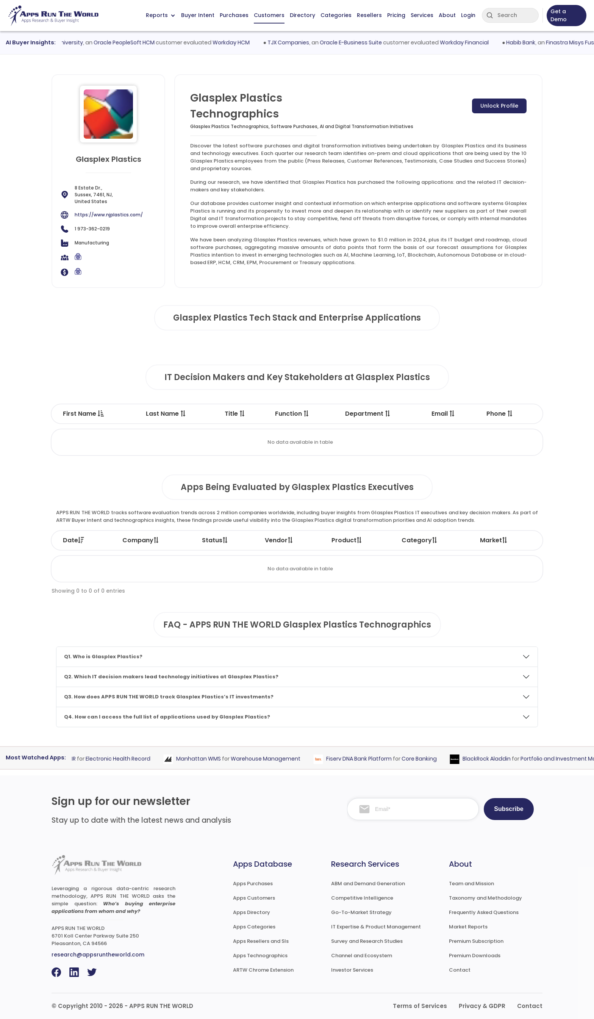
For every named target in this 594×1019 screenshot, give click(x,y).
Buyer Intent (197, 15)
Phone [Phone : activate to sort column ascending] (499, 413)
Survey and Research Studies (367, 941)
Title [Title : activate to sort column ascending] (235, 413)
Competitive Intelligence (362, 898)
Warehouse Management (269, 758)
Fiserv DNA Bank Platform (362, 758)
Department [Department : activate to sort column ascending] (368, 413)
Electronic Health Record (121, 758)
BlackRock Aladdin (490, 758)
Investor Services (352, 970)
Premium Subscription (476, 941)
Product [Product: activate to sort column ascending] (347, 540)
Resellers (369, 15)
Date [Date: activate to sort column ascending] (73, 540)
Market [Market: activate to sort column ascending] (494, 540)
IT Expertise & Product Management (376, 926)
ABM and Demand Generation (368, 883)
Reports (160, 15)
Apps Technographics (260, 955)
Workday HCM (235, 42)
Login (468, 15)
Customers (269, 15)
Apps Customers (254, 898)
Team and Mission (471, 883)
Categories (336, 15)
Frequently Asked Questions (484, 912)
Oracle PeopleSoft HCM (128, 42)
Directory (302, 15)
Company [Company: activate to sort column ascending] (140, 540)
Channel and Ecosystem (361, 955)
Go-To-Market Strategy (361, 912)
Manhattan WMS (202, 758)
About (447, 15)
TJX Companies (292, 42)
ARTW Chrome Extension (263, 970)
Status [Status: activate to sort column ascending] (215, 540)
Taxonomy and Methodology (485, 898)
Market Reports (468, 926)
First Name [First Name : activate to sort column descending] (83, 413)
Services (422, 15)
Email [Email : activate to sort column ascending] (443, 413)
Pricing (396, 15)
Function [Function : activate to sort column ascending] (292, 413)
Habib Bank (524, 42)
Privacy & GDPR (482, 1006)
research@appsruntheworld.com (98, 954)
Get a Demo (558, 15)
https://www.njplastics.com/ (109, 214)
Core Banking (422, 758)
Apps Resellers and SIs (261, 941)
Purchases (234, 15)
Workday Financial (468, 42)
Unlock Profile (499, 106)
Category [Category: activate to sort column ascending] (420, 540)
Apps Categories (254, 926)
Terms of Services (420, 1006)
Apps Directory (251, 912)
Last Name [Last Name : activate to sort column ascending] (166, 413)
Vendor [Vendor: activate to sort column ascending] (279, 540)
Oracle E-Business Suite (355, 42)
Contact (460, 970)
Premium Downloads (474, 955)
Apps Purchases (253, 883)
